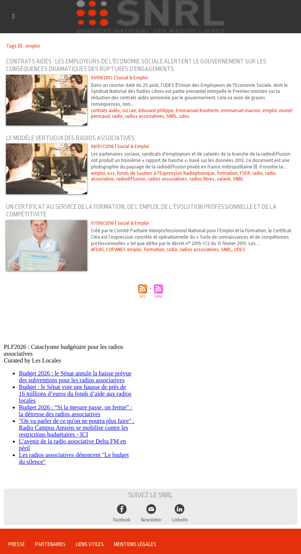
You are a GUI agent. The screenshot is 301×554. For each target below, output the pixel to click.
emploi (270, 110)
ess (111, 173)
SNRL (171, 116)
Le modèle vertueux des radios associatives (70, 138)
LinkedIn (180, 520)
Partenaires (50, 544)
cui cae (129, 110)
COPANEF (115, 249)
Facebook (122, 520)
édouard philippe (156, 110)
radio (117, 116)
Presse (16, 544)
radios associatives (144, 116)
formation (227, 173)
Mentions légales (135, 544)
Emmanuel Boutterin (197, 110)
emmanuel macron (240, 110)
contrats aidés (105, 110)
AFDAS (97, 249)
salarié (224, 179)
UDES (239, 249)
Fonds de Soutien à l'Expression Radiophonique (166, 173)
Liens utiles (90, 544)
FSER (245, 173)
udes (184, 116)
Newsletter (151, 520)
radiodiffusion (131, 179)
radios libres (202, 179)
